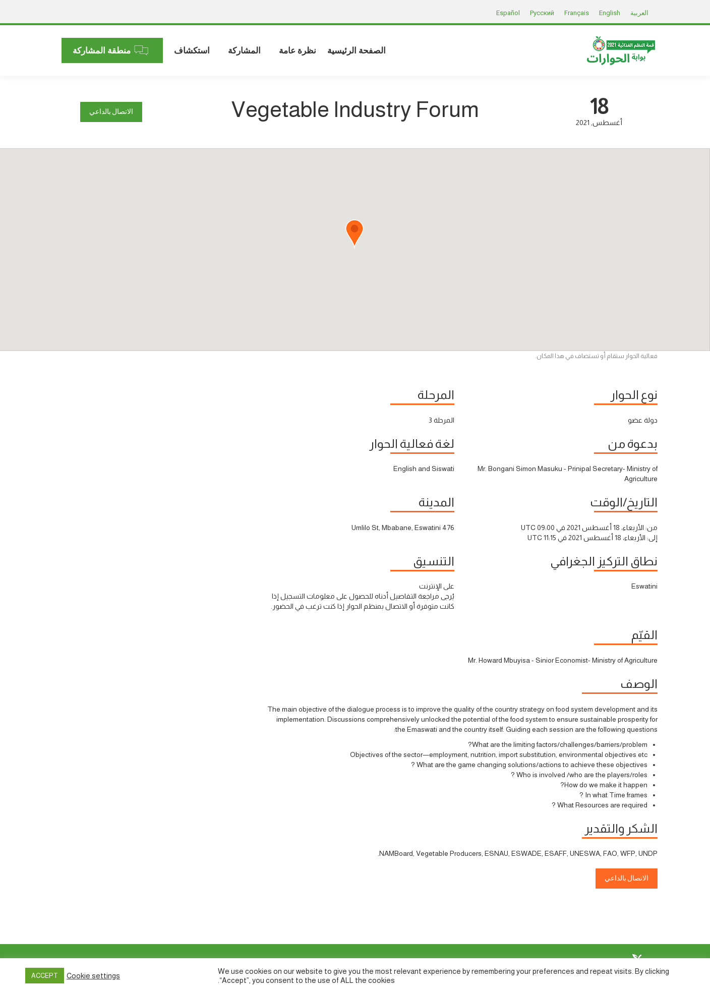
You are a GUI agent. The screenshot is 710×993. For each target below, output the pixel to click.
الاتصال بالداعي (111, 111)
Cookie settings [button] (93, 976)
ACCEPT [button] (44, 975)
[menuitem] (356, 50)
